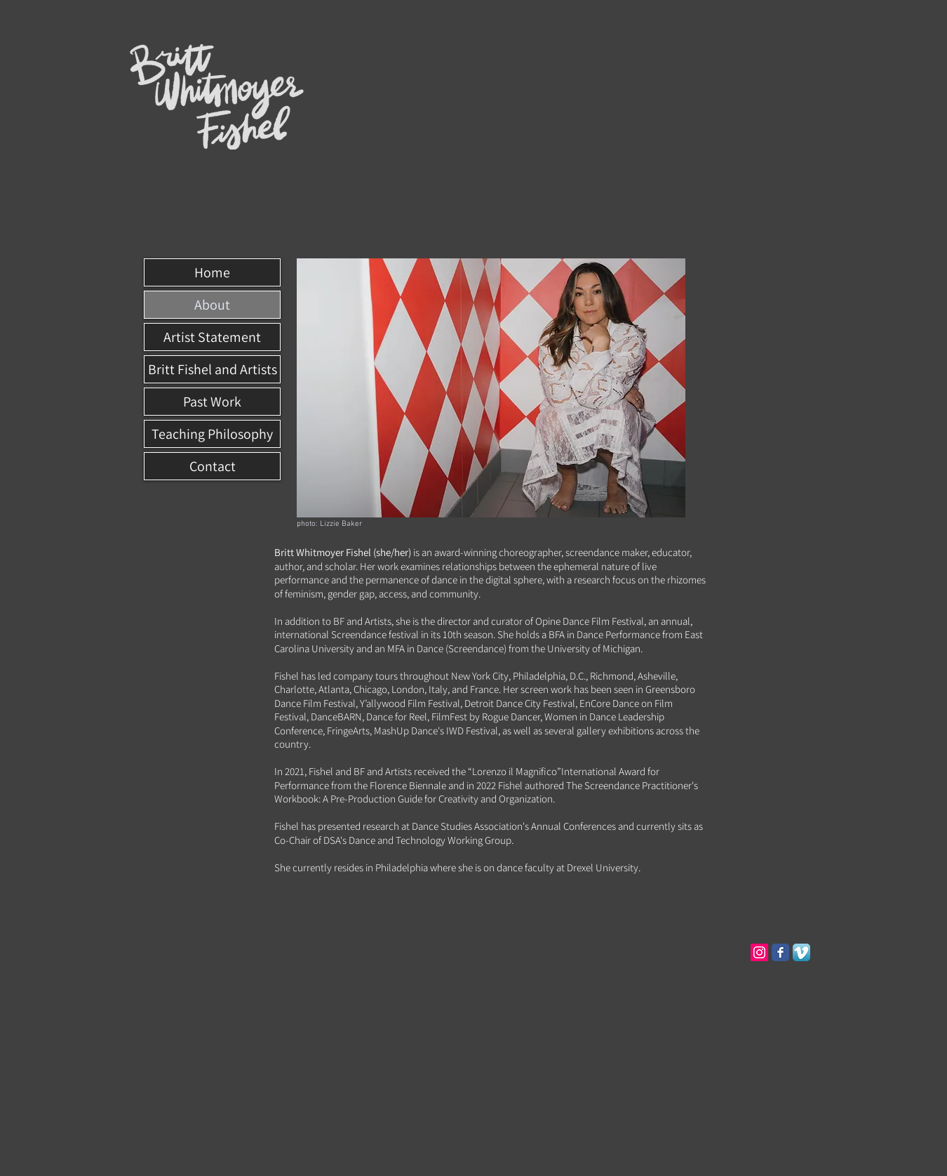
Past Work (212, 401)
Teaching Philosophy (212, 434)
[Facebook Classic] (780, 952)
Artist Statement (212, 337)
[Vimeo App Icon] (801, 952)
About (212, 305)
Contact (212, 466)
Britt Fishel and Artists (212, 369)
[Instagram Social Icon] (759, 952)
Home (212, 272)
